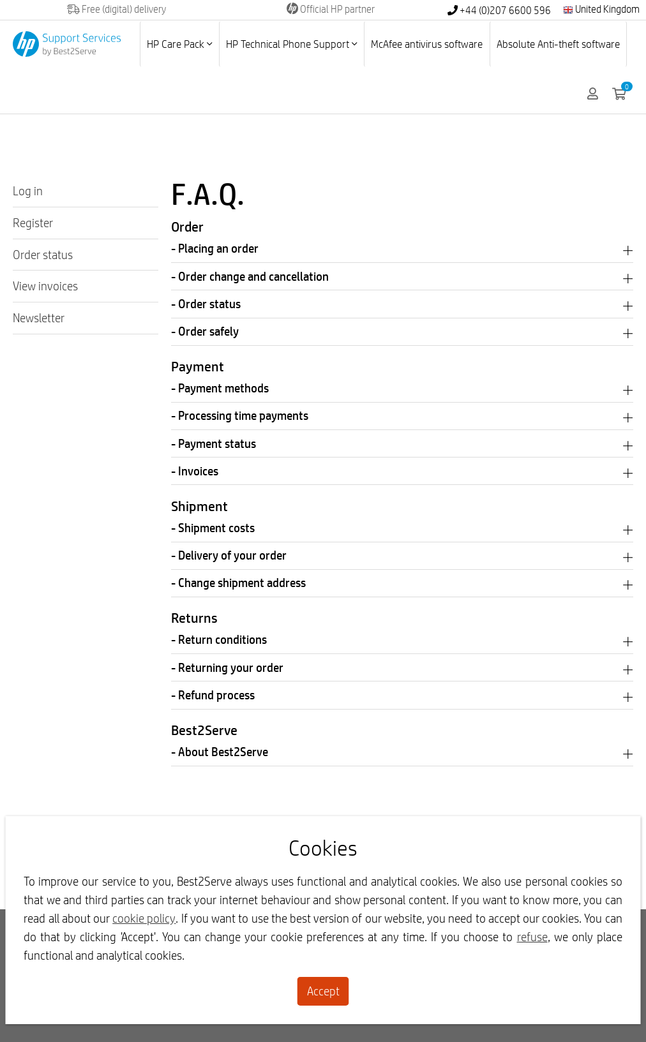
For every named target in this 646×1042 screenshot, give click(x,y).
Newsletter (38, 317)
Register (33, 222)
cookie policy (144, 918)
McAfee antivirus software (427, 43)
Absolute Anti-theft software (558, 43)
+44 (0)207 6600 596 (499, 10)
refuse (532, 936)
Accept (323, 991)
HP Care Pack (179, 43)
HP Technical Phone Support (291, 43)
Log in (28, 190)
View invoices (45, 286)
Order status (43, 254)
